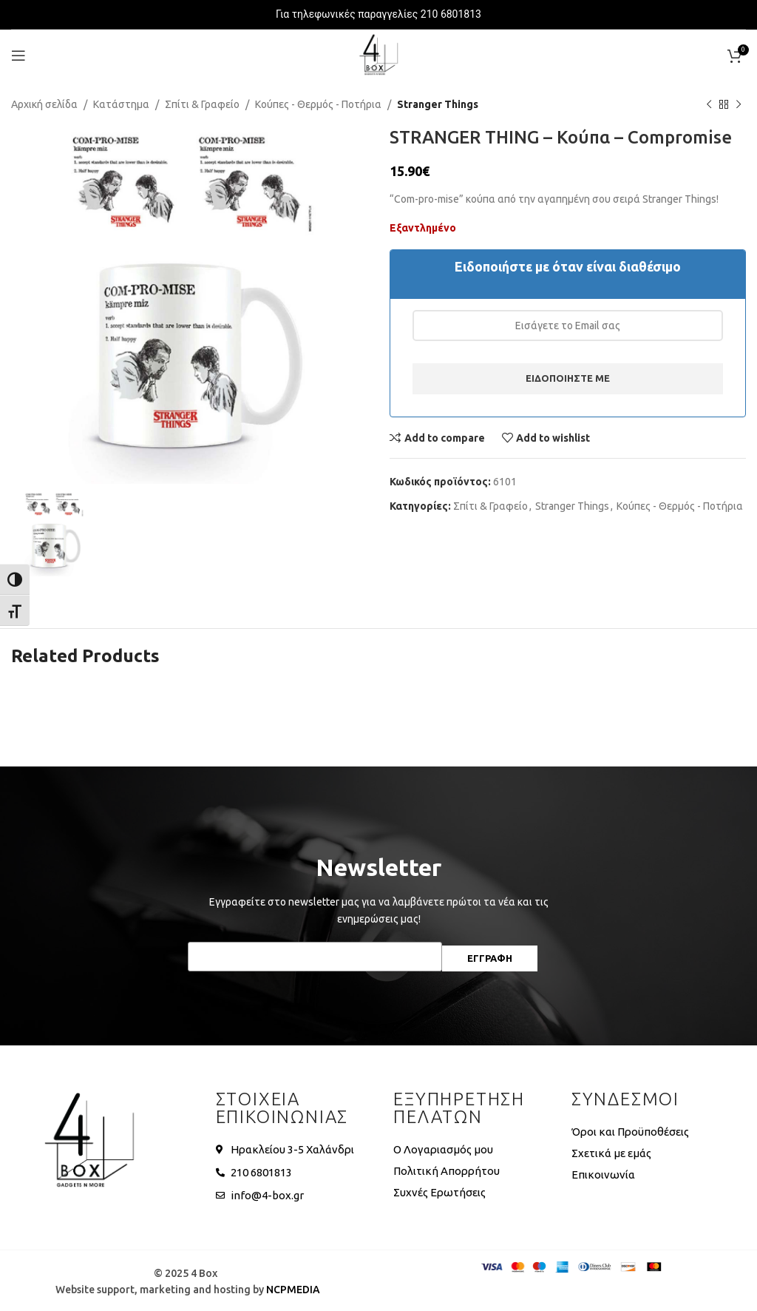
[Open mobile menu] (18, 55)
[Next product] (738, 104)
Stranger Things (437, 104)
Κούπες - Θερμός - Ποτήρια (318, 104)
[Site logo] (378, 55)
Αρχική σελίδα (44, 104)
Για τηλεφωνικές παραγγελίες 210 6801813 (378, 14)
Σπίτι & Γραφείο (202, 104)
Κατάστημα (121, 104)
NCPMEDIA (293, 1289)
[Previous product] (709, 104)
